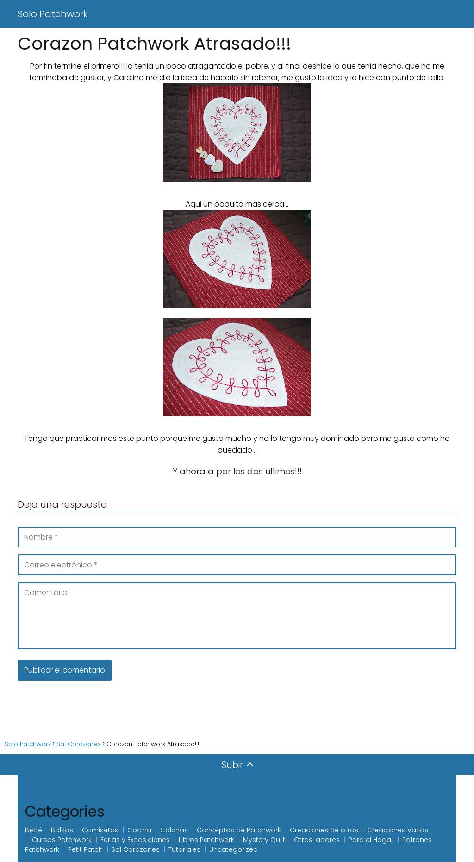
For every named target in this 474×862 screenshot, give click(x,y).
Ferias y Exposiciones (135, 839)
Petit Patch (85, 849)
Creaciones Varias (397, 830)
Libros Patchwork (206, 839)
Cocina (139, 830)
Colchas (174, 830)
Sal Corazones (136, 849)
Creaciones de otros (324, 830)
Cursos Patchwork (62, 839)
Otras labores (317, 839)
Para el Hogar (371, 839)
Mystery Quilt (264, 839)
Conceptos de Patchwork (239, 830)
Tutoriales (184, 849)
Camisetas (100, 830)
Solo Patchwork (53, 13)
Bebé (33, 830)
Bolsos (62, 830)
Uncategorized (233, 849)
